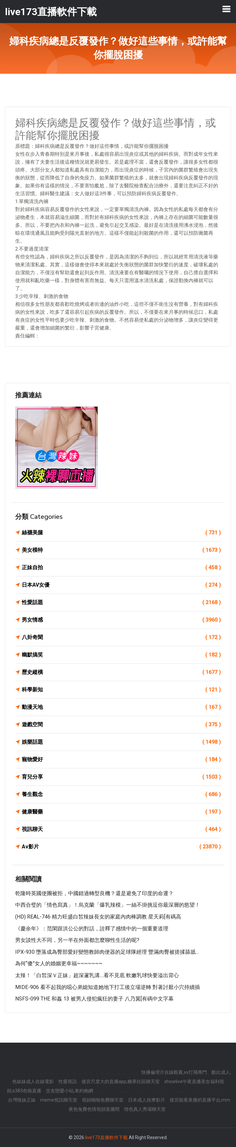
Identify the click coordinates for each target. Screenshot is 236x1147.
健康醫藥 (121, 811)
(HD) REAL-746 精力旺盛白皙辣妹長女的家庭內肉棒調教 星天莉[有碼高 (98, 917)
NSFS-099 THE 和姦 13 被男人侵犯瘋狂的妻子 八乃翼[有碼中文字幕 (94, 999)
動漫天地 (121, 707)
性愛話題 (121, 602)
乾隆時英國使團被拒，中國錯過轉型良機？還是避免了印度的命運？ (94, 893)
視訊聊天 (121, 829)
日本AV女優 (121, 585)
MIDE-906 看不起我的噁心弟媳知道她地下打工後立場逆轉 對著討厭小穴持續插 (107, 987)
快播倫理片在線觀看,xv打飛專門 (174, 1072)
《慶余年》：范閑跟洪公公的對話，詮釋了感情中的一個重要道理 (91, 928)
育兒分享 (121, 777)
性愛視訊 (67, 1081)
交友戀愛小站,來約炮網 (69, 1090)
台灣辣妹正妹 (22, 1100)
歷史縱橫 (121, 672)
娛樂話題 (121, 742)
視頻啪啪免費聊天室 (102, 1100)
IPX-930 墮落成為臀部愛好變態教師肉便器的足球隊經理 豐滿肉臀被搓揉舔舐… (107, 952)
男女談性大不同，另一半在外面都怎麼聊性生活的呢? (77, 940)
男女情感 (121, 620)
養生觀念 (121, 794)
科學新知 (121, 689)
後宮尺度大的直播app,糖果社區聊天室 (121, 1081)
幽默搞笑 (121, 654)
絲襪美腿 (121, 532)
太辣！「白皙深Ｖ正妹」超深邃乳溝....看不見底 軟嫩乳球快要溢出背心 (97, 975)
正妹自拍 (121, 567)
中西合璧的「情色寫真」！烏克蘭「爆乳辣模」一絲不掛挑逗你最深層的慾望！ (107, 905)
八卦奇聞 (121, 637)
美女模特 (121, 550)
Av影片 (121, 846)
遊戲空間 (121, 724)
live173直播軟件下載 (106, 1137)
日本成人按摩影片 (146, 1100)
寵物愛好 (121, 759)
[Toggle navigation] (226, 8)
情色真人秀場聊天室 (145, 1109)
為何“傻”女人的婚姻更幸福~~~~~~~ (58, 963)
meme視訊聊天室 (58, 1100)
